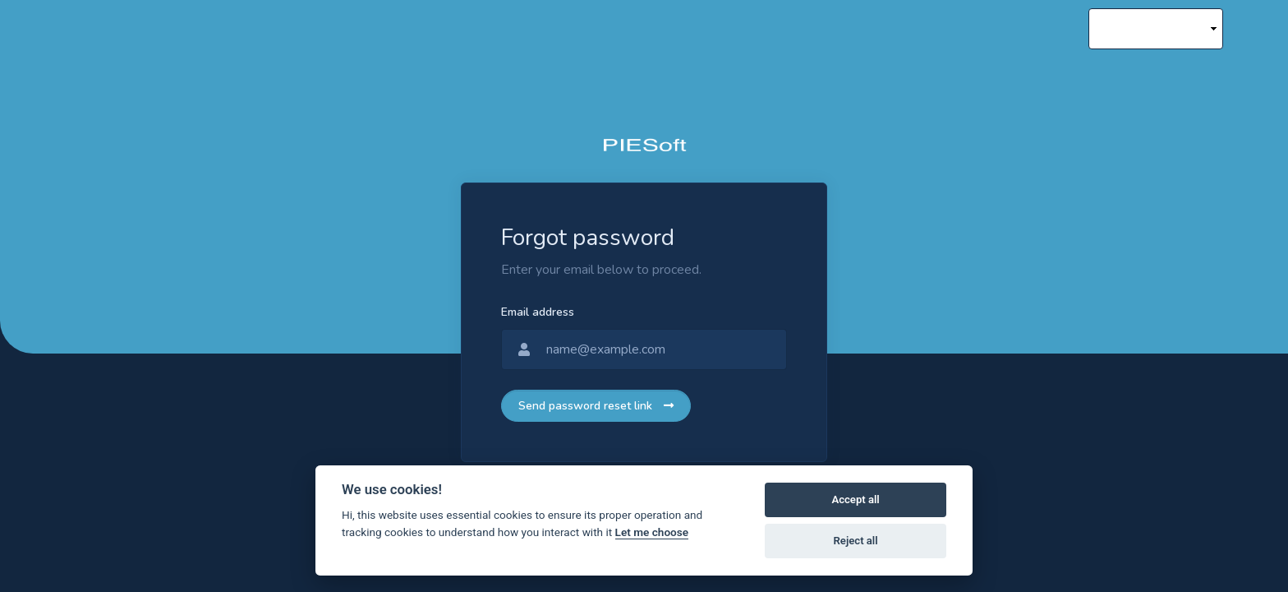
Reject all (856, 540)
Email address (537, 312)
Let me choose (651, 532)
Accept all (855, 499)
